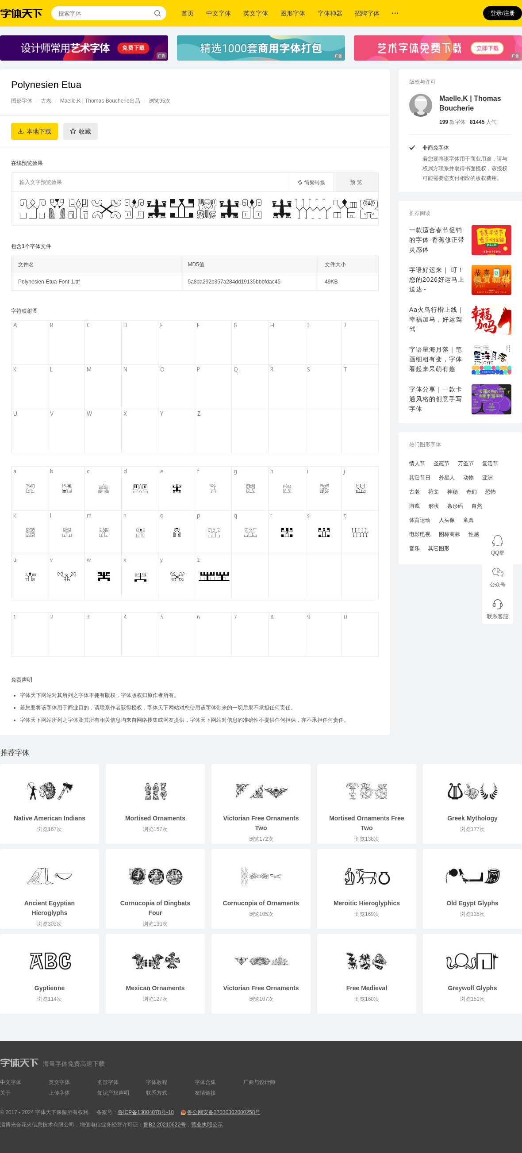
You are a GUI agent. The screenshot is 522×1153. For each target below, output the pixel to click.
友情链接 (205, 1093)
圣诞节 (441, 463)
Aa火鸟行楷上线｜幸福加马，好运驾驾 (436, 319)
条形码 (455, 506)
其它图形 (438, 548)
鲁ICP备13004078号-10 (146, 1112)
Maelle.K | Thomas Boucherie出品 (100, 101)
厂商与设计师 (259, 1082)
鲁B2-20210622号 (164, 1125)
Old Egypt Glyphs (472, 903)
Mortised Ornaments (155, 818)
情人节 (417, 463)
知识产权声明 (113, 1093)
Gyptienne (50, 988)
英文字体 (255, 13)
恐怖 (490, 492)
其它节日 (419, 478)
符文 (433, 492)
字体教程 (156, 1082)
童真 (468, 520)
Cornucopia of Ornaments (261, 903)
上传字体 (59, 1093)
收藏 (85, 131)
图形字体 (292, 13)
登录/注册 (502, 13)
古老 (46, 101)
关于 (5, 1093)
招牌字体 (367, 13)
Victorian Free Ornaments (261, 988)
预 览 (356, 182)
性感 (473, 534)
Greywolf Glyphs (472, 988)
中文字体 (218, 13)
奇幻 (471, 492)
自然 (477, 506)
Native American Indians (49, 818)
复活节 (490, 463)
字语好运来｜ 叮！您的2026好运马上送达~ (436, 279)
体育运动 (419, 520)
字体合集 (205, 1082)
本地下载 (39, 131)
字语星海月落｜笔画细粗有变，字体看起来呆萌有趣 (435, 359)
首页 (187, 13)
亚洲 (487, 478)
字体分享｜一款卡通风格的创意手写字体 (435, 399)
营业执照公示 (207, 1125)
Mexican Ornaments (155, 988)
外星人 (447, 478)
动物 (468, 478)
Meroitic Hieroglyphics (367, 903)
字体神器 (330, 13)
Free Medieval (367, 988)
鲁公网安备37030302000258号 (223, 1112)
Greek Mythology (472, 818)
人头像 (447, 520)
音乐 (414, 548)
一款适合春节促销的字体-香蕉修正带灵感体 (437, 239)
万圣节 (466, 463)
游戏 (414, 506)
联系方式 (156, 1093)
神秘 (452, 492)
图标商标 (449, 534)
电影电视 (419, 534)
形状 (433, 506)
